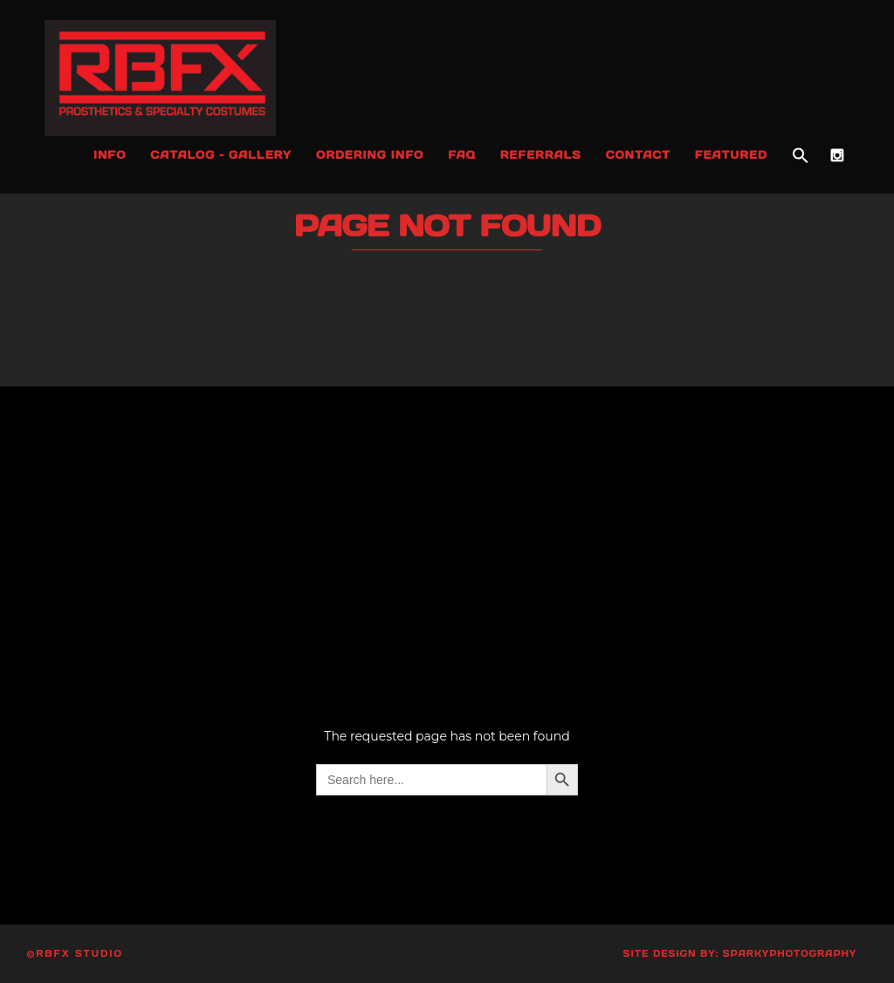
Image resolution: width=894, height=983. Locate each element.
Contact (638, 154)
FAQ (462, 154)
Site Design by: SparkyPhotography (740, 953)
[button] (801, 156)
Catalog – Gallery (221, 154)
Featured (731, 154)
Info (109, 154)
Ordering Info (369, 154)
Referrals (540, 154)
